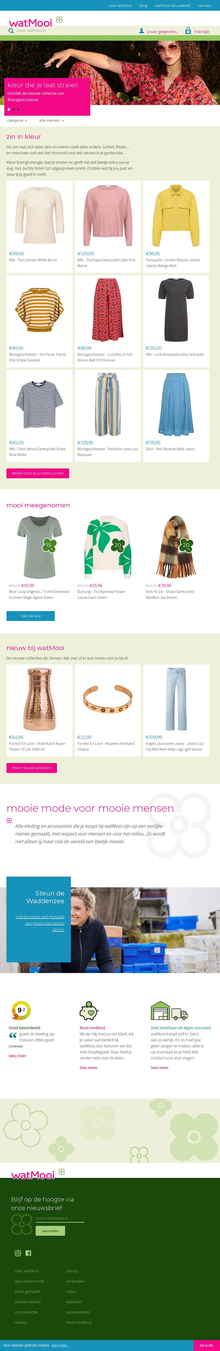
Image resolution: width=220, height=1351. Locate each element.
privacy (72, 1277)
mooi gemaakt (27, 1297)
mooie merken (28, 1308)
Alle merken (49, 120)
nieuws (21, 1328)
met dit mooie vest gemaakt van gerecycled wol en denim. (40, 923)
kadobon (74, 1308)
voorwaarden (78, 1318)
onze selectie (26, 1318)
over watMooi (26, 1277)
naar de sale (30, 616)
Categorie (15, 120)
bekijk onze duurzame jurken (38, 473)
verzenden (75, 1287)
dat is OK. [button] (207, 1345)
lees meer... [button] (61, 1345)
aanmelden (50, 1237)
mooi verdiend (78, 1328)
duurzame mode (29, 1287)
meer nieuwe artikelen (31, 768)
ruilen (71, 1297)
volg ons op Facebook (31, 1260)
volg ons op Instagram (20, 1260)
